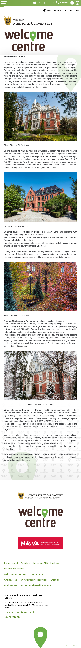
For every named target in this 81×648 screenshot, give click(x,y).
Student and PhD (40, 563)
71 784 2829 (64, 3)
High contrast (54, 10)
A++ (77, 10)
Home (7, 563)
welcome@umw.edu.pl (45, 3)
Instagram (77, 3)
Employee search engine (15, 585)
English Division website (40, 585)
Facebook (72, 3)
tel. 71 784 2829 (12, 617)
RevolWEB (73, 646)
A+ (71, 10)
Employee (55, 563)
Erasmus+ (55, 580)
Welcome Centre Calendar (16, 574)
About (15, 563)
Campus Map (37, 574)
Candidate (25, 563)
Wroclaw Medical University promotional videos (26, 580)
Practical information (14, 569)
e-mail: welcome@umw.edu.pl (19, 612)
